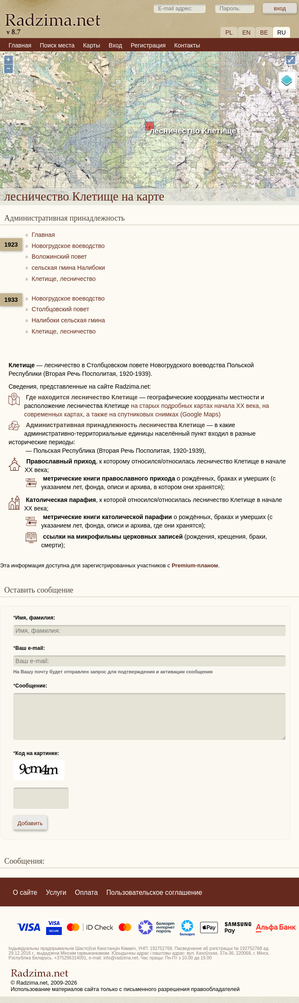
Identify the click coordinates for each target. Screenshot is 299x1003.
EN (246, 32)
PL (228, 32)
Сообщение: (31, 686)
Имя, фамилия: (35, 618)
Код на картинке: (37, 753)
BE (264, 32)
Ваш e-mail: (30, 648)
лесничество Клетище (193, 130)
